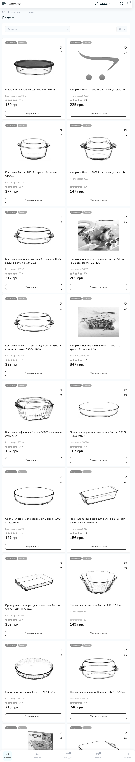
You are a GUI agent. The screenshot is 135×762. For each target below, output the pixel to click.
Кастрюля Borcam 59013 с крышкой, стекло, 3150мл (31, 174)
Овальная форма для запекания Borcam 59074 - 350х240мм (98, 434)
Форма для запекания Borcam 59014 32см (30, 692)
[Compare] (60, 52)
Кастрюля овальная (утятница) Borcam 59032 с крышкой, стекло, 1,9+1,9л (33, 261)
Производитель (16, 12)
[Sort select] (37, 29)
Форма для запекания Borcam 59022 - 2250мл (97, 692)
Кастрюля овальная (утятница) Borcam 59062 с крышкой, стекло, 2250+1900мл (33, 347)
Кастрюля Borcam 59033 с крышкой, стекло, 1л (97, 172)
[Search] (122, 3)
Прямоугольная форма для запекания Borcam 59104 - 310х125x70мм (97, 520)
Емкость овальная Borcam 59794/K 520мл (30, 89)
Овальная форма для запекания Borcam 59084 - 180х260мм (33, 520)
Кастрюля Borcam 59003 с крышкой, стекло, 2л (97, 89)
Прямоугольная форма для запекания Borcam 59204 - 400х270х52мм (32, 607)
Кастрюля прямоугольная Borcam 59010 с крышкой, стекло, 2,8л (95, 347)
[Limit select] (121, 29)
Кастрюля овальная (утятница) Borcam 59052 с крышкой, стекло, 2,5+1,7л (98, 261)
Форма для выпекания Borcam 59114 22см (95, 605)
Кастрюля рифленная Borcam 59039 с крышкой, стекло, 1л (33, 434)
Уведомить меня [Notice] (33, 113)
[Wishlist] (60, 47)
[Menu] (4, 3)
